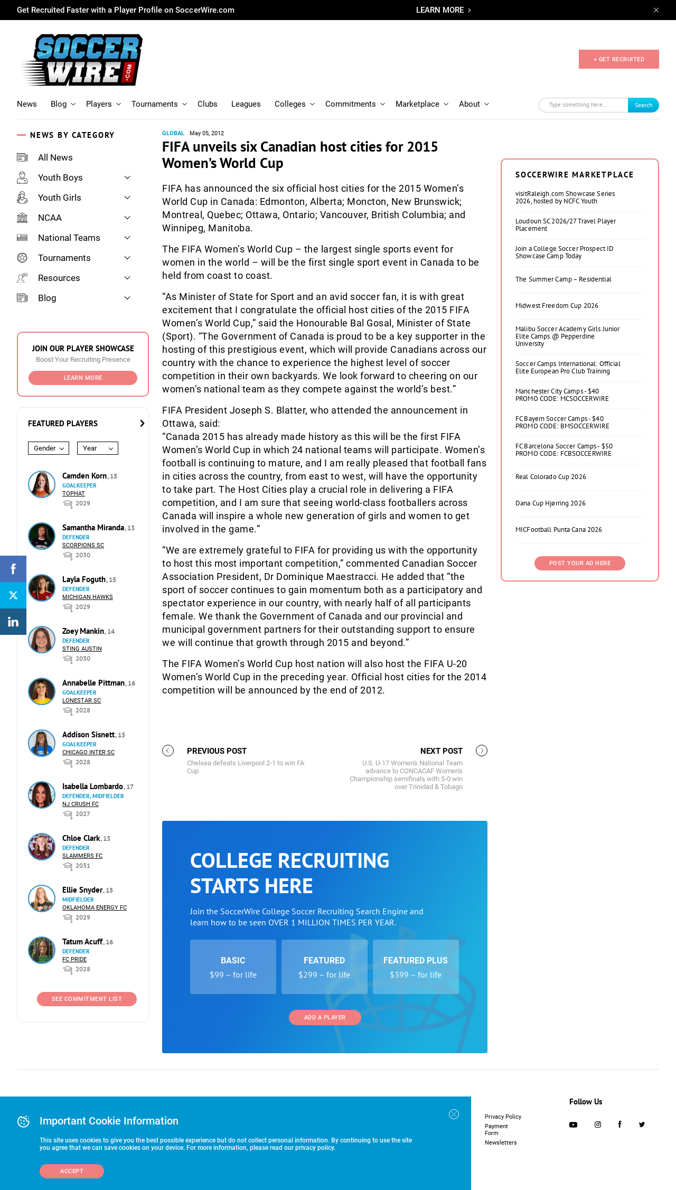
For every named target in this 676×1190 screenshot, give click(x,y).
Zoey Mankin (84, 631)
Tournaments (155, 104)
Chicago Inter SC (88, 752)
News (27, 104)
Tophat (73, 493)
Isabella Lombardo (93, 786)
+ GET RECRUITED (619, 59)
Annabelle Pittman (94, 683)
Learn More (83, 377)
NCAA (39, 217)
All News (45, 157)
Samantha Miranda (94, 527)
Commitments (350, 104)
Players (99, 104)
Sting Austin (82, 648)
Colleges (290, 104)
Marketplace (417, 104)
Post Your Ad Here (580, 563)
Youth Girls (49, 197)
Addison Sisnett (89, 734)
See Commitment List (87, 999)
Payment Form (496, 1130)
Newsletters (501, 1142)
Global (173, 133)
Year (90, 448)
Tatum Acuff (83, 941)
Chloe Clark (82, 838)
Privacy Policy (503, 1116)
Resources (48, 278)
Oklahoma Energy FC (94, 907)
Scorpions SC (83, 545)
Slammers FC (82, 855)
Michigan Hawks (87, 597)
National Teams (58, 237)
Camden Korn (85, 476)
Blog (59, 104)
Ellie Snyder (83, 890)
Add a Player (325, 1017)
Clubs (208, 104)
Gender (44, 448)
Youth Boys (50, 177)
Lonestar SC (81, 700)
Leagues (246, 104)
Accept (71, 1171)
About (469, 104)
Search (644, 105)
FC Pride (74, 959)
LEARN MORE (440, 10)
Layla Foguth (85, 579)
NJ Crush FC (80, 804)
